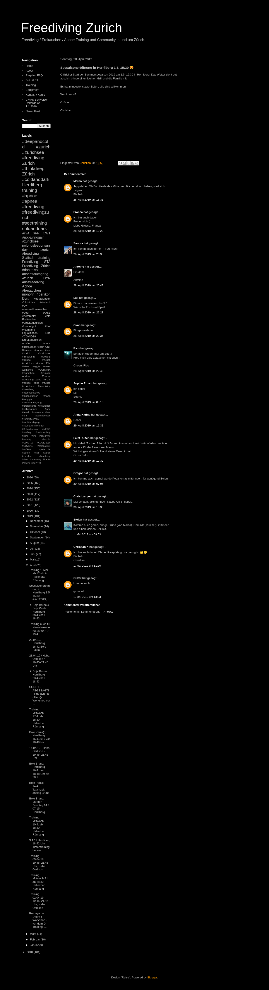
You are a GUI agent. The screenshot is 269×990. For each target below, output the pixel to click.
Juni (33, 554)
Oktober (35, 532)
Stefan (78, 519)
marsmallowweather (35, 309)
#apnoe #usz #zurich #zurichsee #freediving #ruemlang (36, 386)
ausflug (26, 343)
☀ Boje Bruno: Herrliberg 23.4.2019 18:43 (38, 676)
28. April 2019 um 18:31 (88, 199)
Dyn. (25, 298)
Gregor (78, 473)
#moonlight (29, 326)
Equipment (32, 89)
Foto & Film (33, 80)
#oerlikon (43, 294)
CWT (47, 233)
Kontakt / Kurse (35, 94)
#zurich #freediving (36, 252)
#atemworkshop (31, 392)
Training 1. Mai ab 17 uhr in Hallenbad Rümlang (38, 575)
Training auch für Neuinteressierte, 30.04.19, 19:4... (39, 629)
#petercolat (29, 316)
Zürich (28, 173)
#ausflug (26, 432)
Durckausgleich (32, 339)
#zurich (27, 278)
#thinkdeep (33, 168)
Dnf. (48, 333)
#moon (47, 343)
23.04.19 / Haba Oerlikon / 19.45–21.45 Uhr (39, 660)
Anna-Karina (82, 414)
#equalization (42, 298)
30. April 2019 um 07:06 (88, 483)
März (33, 933)
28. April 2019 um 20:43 (88, 285)
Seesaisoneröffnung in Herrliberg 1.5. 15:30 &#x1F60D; (39, 592)
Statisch (28, 258)
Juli (32, 548)
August (34, 543)
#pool (25, 312)
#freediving (33, 206)
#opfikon (26, 449)
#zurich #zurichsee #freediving (36, 152)
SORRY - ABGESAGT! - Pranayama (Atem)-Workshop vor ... (39, 695)
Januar (34, 945)
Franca (78, 212)
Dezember (37, 520)
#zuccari (46, 372)
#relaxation (44, 405)
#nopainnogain (33, 237)
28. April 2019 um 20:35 (88, 254)
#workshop (28, 372)
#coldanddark (36, 179)
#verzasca (37, 412)
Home (29, 65)
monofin (28, 294)
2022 (30, 499)
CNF (47, 346)
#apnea (29, 201)
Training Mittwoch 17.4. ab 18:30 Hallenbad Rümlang (37, 718)
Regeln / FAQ (34, 75)
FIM (48, 363)
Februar (35, 939)
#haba (47, 395)
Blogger (152, 977)
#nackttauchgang (32, 402)
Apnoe (27, 286)
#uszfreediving (33, 282)
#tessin (26, 412)
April (33, 565)
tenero (46, 366)
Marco (78, 181)
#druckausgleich (32, 322)
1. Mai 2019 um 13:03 (87, 596)
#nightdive (28, 302)
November (37, 526)
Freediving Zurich (71, 27)
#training (44, 258)
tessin (41, 346)
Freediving (30, 262)
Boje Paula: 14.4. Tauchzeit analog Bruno (39, 788)
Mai (32, 559)
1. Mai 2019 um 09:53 (87, 534)
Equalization (30, 333)
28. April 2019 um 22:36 (88, 335)
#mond (40, 363)
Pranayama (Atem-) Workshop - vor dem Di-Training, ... (38, 920)
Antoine (79, 266)
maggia (36, 366)
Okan (77, 325)
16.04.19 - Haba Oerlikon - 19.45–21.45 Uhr (39, 753)
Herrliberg (32, 184)
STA (47, 262)
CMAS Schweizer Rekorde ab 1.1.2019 (37, 103)
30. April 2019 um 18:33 (88, 507)
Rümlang (27, 350)
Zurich (28, 163)
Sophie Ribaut (83, 383)
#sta (48, 316)
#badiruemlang (43, 432)
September (37, 537)
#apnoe (29, 195)
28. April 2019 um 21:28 (88, 312)
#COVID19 (29, 336)
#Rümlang (28, 329)
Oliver (78, 578)
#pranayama (29, 405)
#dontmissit (30, 270)
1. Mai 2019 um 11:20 (87, 565)
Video (25, 366)
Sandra (78, 243)
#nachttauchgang (35, 274)
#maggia (27, 399)
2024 (30, 488)
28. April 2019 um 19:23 (88, 230)
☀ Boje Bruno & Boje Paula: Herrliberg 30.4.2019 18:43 (39, 611)
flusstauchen (29, 346)
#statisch (44, 302)
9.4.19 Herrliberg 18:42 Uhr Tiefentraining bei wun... (39, 845)
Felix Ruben (82, 438)
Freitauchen (29, 319)
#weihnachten (42, 415)
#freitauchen (31, 290)
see (36, 233)
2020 (30, 510)
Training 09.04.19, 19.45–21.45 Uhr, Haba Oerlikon (38, 862)
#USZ (46, 312)
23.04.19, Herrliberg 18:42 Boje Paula (37, 645)
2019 (30, 516)
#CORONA (44, 369)
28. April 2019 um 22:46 (88, 371)
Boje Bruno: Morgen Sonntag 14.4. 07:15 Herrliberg (39, 805)
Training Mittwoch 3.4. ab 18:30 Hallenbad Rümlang (39, 881)
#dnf (47, 326)
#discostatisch (30, 395)
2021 (30, 505)
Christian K (81, 546)
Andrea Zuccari (36, 376)
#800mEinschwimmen (33, 426)
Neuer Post (33, 111)
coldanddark (34, 228)
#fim (33, 436)
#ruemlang (35, 459)
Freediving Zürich (36, 266)
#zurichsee (30, 241)
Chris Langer (82, 496)
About (29, 70)
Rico (77, 348)
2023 (30, 494)
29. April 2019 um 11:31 (88, 425)
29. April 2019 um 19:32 (88, 460)
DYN (47, 278)
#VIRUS (46, 429)
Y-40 (38, 463)
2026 (30, 477)
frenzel (46, 379)
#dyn (25, 305)
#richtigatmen (30, 408)
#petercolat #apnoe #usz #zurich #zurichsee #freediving (36, 452)
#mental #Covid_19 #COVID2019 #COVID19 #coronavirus (36, 442)
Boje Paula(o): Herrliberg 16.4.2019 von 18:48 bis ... (39, 737)
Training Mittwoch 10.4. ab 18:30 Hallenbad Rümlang (37, 826)
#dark (25, 436)
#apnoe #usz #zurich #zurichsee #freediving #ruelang (36, 353)
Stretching (28, 379)
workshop (27, 369)
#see (47, 408)
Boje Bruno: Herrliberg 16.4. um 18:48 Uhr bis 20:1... (39, 770)
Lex (76, 297)
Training (31, 85)
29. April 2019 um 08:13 (88, 402)
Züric (38, 379)
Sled (33, 463)
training (29, 190)
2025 (30, 483)
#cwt (25, 233)
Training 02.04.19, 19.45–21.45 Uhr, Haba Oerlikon (38, 900)
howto (109, 611)
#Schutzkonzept (30, 429)
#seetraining (34, 222)
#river (25, 459)
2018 (30, 952)
